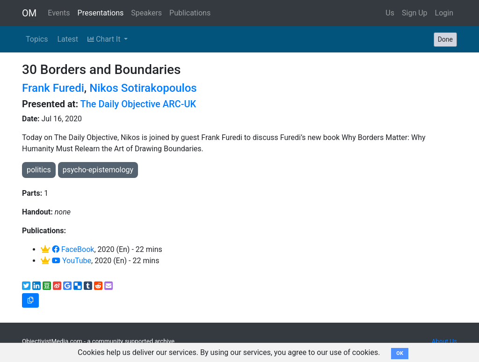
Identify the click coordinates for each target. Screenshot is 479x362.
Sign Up (415, 12)
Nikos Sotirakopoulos (143, 88)
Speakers (146, 12)
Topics (37, 39)
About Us (444, 341)
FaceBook (73, 249)
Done (445, 39)
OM (29, 13)
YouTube (71, 260)
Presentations (101, 12)
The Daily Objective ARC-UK (138, 104)
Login (444, 12)
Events (59, 12)
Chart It (104, 39)
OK (399, 353)
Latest (67, 39)
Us (389, 12)
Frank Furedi (53, 88)
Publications (189, 12)
